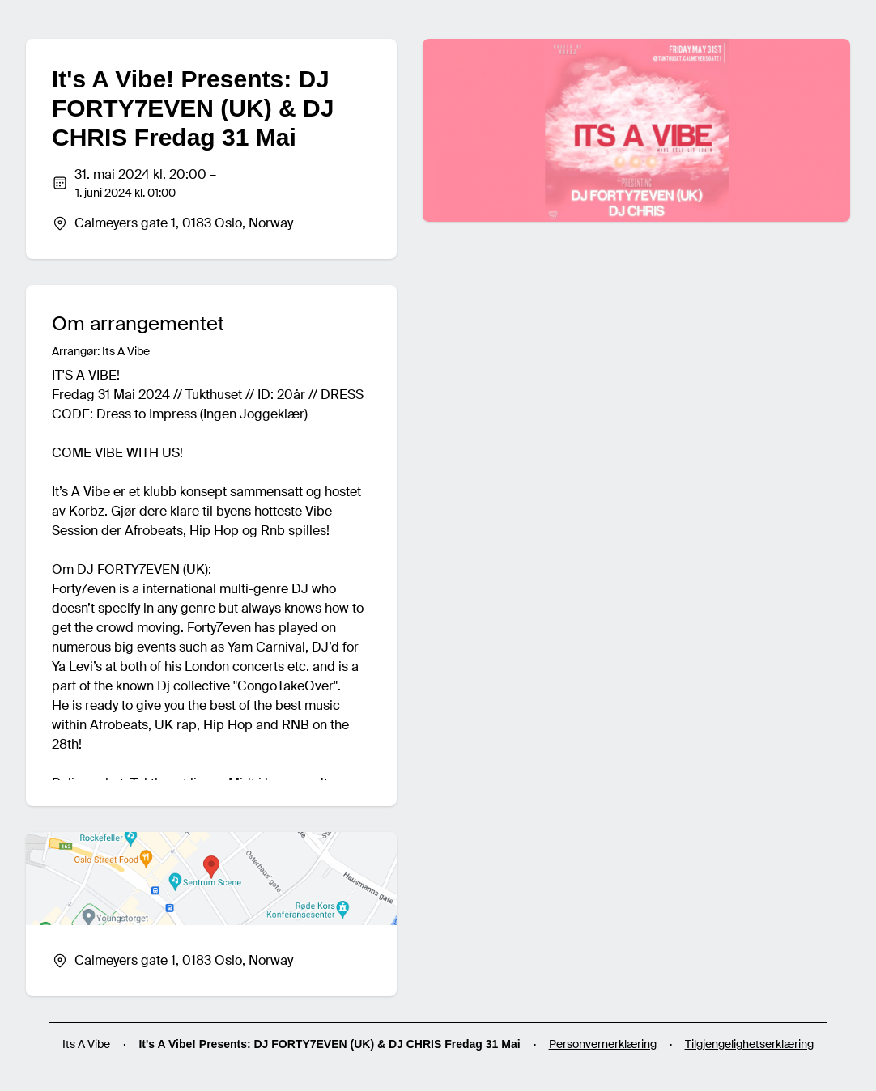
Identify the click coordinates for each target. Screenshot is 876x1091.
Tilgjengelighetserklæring (749, 1044)
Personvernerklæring (603, 1044)
